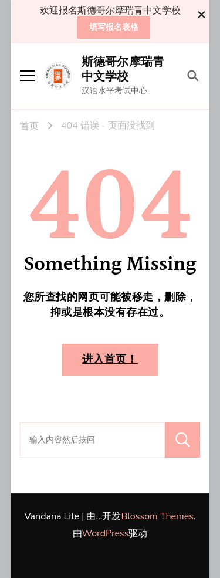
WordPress (105, 533)
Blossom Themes (157, 516)
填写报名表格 (113, 27)
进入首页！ (110, 359)
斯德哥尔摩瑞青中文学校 (123, 69)
